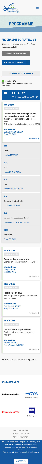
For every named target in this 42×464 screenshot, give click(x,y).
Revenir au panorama (15, 53)
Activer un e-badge (21, 434)
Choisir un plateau (17, 62)
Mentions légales (20, 431)
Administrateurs (20, 437)
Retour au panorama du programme (19, 359)
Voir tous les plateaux (25, 97)
